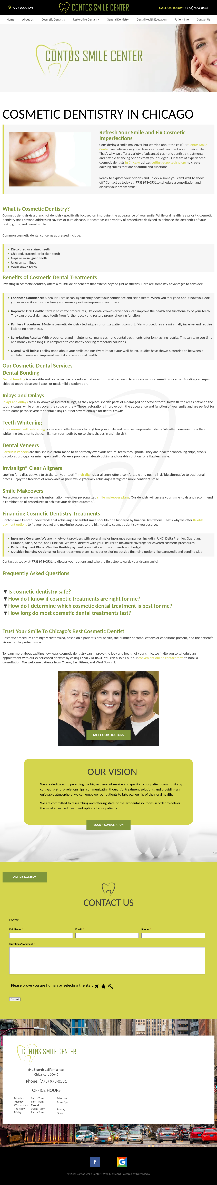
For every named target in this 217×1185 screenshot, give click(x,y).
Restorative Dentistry (86, 19)
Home (10, 19)
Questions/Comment (22, 944)
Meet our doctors (108, 735)
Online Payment (24, 877)
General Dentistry (118, 19)
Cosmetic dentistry (53, 19)
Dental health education (152, 19)
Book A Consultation (108, 825)
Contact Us (203, 19)
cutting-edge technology (168, 162)
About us (28, 19)
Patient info (182, 19)
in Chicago (132, 162)
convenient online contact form (161, 658)
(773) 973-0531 (53, 1081)
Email (79, 929)
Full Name (16, 929)
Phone (146, 929)
